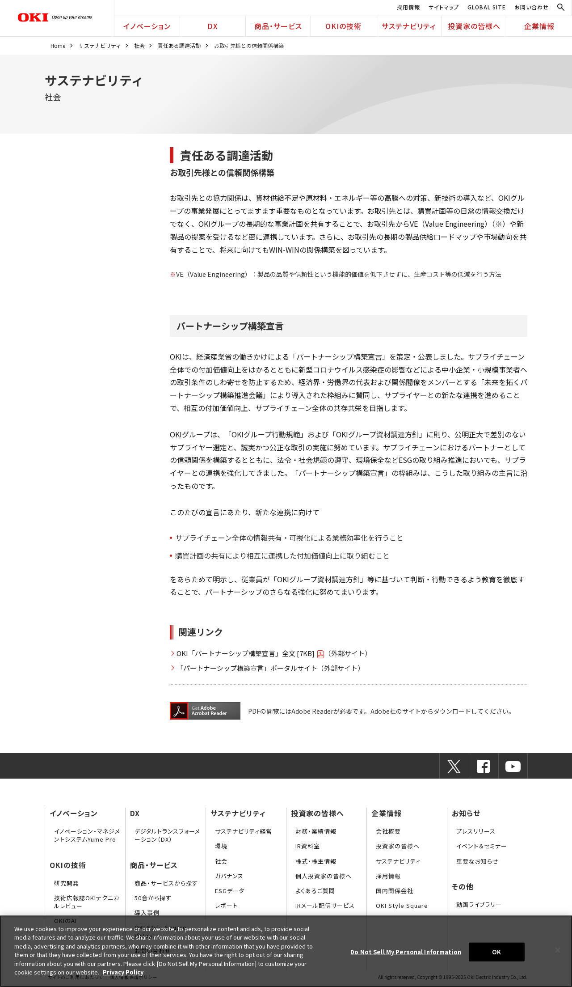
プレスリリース (476, 831)
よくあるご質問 (315, 890)
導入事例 (147, 912)
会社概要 (388, 831)
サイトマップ (444, 7)
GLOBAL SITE (486, 7)
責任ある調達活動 (179, 45)
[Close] (558, 950)
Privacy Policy (123, 972)
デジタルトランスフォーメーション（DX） (167, 835)
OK (496, 952)
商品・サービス (278, 26)
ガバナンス (229, 876)
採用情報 (408, 7)
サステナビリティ (409, 26)
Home (57, 45)
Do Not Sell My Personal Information (405, 952)
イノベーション (147, 26)
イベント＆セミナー (481, 846)
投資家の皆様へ (474, 26)
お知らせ (466, 813)
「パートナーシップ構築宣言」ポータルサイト (247, 668)
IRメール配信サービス (325, 905)
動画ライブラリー (479, 904)
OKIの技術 (343, 26)
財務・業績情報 (315, 831)
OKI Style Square (402, 905)
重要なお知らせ (477, 861)
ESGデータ (229, 890)
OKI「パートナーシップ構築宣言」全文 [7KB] (250, 653)
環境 (221, 846)
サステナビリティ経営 (243, 831)
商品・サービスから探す (166, 883)
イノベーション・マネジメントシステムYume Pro (87, 835)
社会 (139, 45)
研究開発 (66, 883)
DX (212, 26)
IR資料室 (307, 846)
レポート (226, 905)
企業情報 (539, 26)
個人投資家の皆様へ (323, 876)
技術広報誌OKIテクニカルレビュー (86, 902)
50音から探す (153, 898)
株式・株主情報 (315, 861)
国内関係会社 (394, 890)
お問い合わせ (531, 7)
